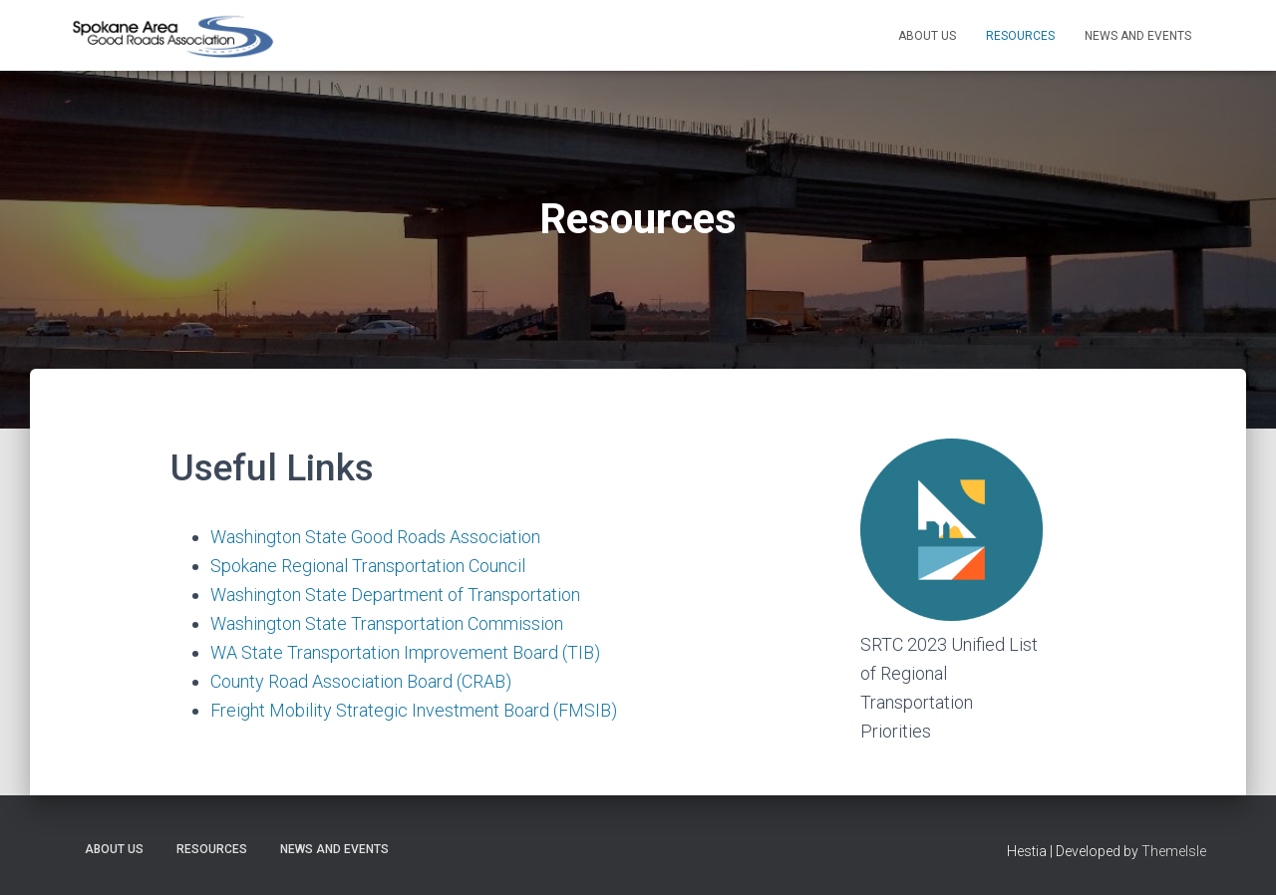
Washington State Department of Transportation (395, 594)
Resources (1020, 36)
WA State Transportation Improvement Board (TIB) (405, 652)
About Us (927, 36)
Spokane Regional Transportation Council (367, 565)
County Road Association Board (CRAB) (360, 681)
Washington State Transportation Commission (386, 623)
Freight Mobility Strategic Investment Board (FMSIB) (413, 710)
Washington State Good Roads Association (375, 536)
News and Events (1138, 36)
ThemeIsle (1173, 851)
